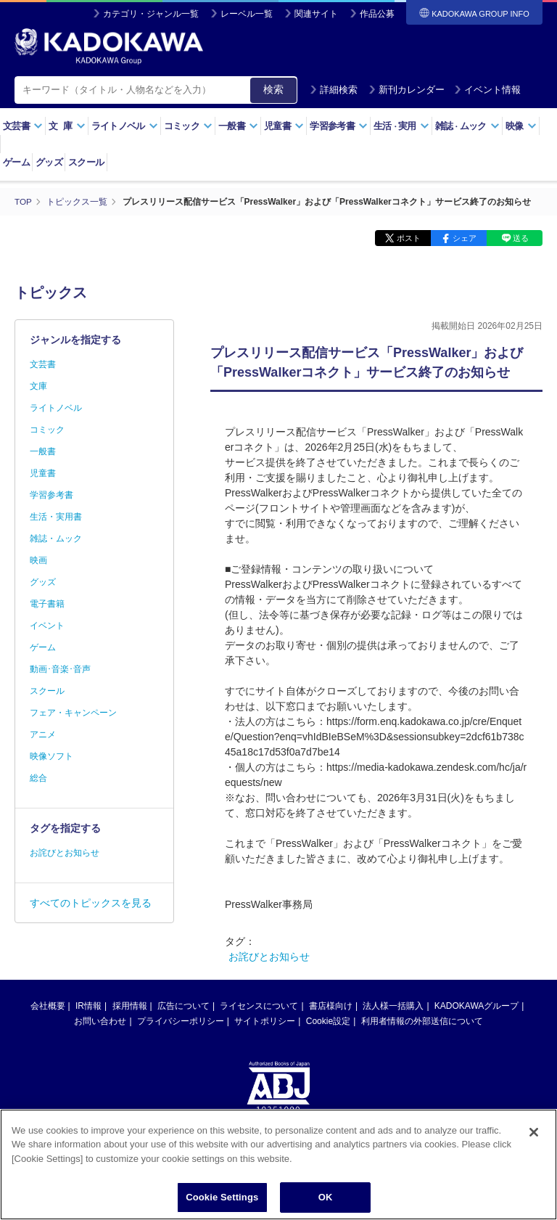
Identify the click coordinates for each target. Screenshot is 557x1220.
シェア (464, 238)
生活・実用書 (56, 517)
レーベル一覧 (246, 14)
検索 (273, 89)
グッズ (49, 162)
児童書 (284, 125)
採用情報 (129, 1006)
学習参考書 (339, 125)
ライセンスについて (259, 1006)
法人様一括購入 (393, 1006)
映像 (521, 125)
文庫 (38, 386)
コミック (188, 125)
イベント (47, 626)
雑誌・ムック (56, 538)
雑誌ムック (467, 125)
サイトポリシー (264, 1021)
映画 (38, 560)
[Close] (534, 1134)
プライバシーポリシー (180, 1021)
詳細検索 (334, 89)
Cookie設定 (328, 1021)
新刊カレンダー (406, 89)
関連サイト (316, 14)
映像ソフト (51, 756)
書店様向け (330, 1006)
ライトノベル (124, 125)
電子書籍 (47, 604)
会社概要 (47, 1006)
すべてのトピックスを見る (91, 903)
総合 (38, 778)
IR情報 (88, 1006)
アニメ (43, 734)
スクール (86, 162)
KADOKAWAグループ (476, 1006)
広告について (183, 1006)
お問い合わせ (100, 1021)
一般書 (238, 125)
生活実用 (401, 125)
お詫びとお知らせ (269, 956)
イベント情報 (487, 89)
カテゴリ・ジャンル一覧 (151, 14)
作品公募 (377, 14)
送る (521, 238)
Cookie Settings (222, 1199)
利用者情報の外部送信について (422, 1021)
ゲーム (16, 162)
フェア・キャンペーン (73, 713)
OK (325, 1199)
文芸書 (23, 125)
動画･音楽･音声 (60, 669)
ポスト (409, 238)
